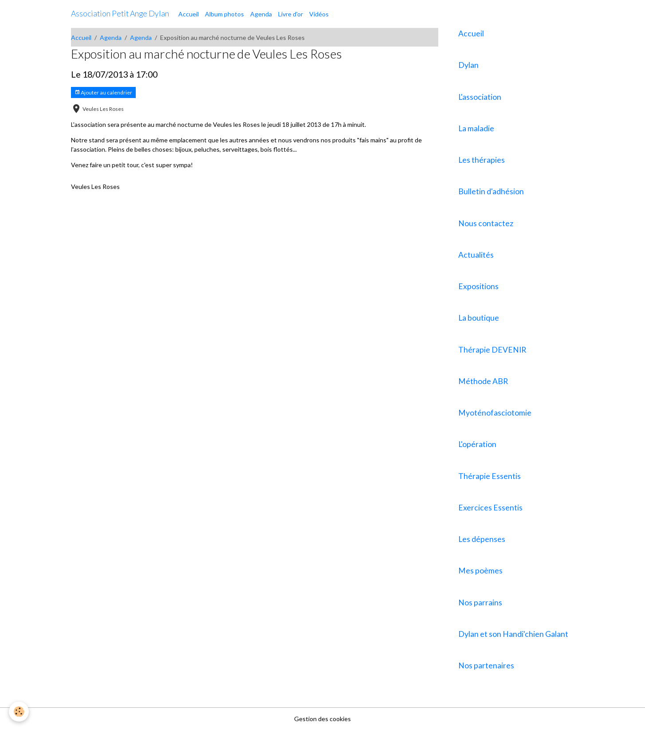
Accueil (188, 14)
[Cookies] (19, 712)
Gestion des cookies (322, 718)
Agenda (261, 14)
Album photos (224, 14)
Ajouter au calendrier (103, 92)
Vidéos (319, 14)
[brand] (120, 14)
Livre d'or (290, 14)
